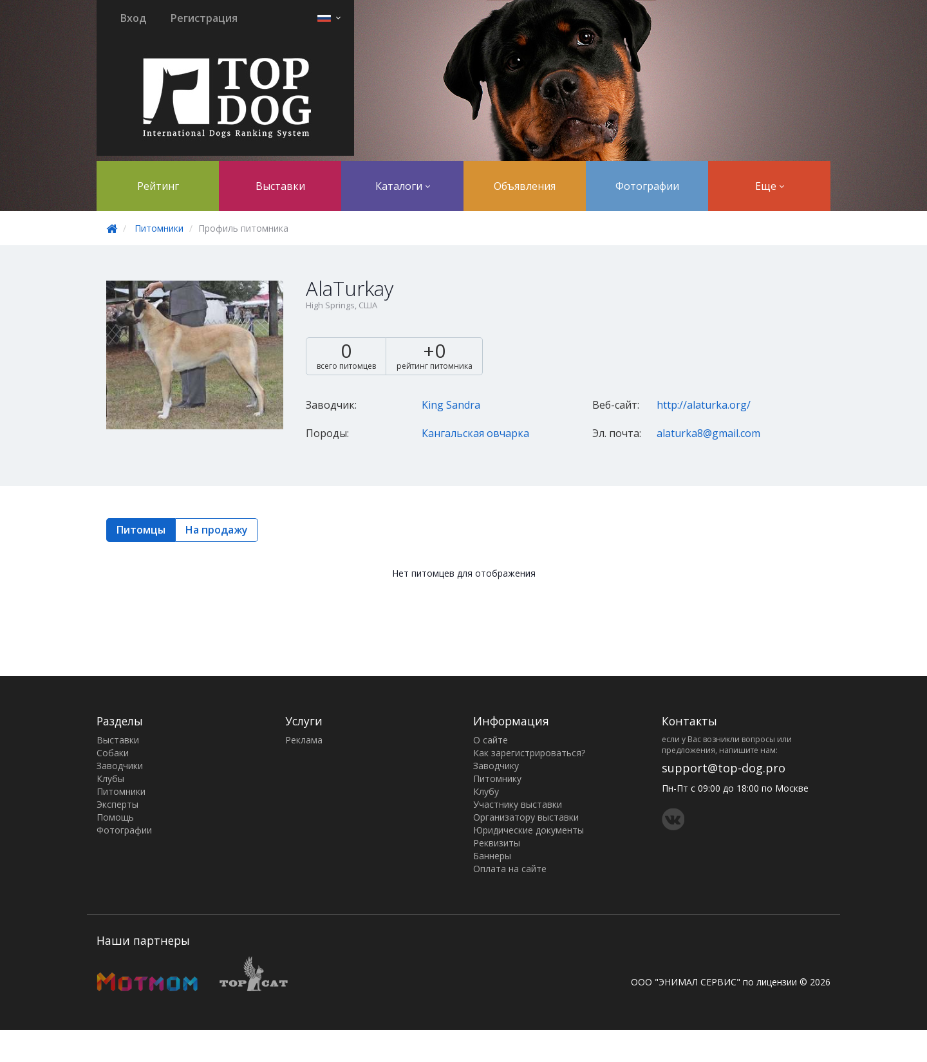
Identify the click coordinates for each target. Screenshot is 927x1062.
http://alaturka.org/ (704, 405)
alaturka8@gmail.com (708, 433)
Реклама (304, 740)
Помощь (115, 817)
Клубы (110, 778)
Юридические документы (528, 830)
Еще (769, 186)
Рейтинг (158, 186)
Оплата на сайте (510, 868)
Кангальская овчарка (475, 433)
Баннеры (492, 856)
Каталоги (402, 186)
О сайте (490, 740)
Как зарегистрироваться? (529, 753)
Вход (133, 18)
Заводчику (496, 765)
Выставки (280, 186)
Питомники (159, 228)
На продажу (216, 530)
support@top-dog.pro (723, 768)
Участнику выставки (517, 804)
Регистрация (204, 18)
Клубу (486, 791)
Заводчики (120, 765)
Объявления (525, 186)
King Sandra (451, 405)
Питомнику (497, 778)
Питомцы (141, 530)
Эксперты (117, 804)
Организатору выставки (526, 817)
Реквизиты (496, 843)
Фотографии (647, 186)
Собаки (113, 753)
